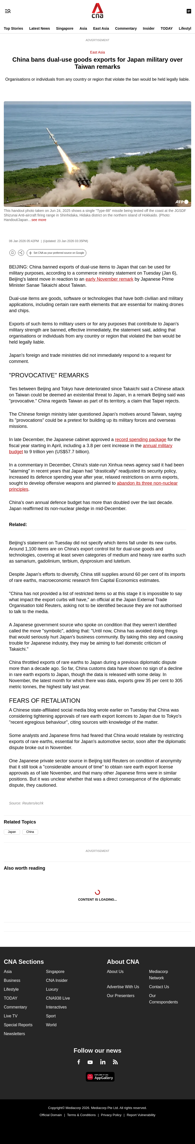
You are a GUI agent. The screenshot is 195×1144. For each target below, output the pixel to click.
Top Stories (13, 28)
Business (12, 980)
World (51, 1025)
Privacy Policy (111, 1115)
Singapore (64, 28)
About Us (115, 971)
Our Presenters (120, 996)
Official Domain (51, 1115)
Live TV (11, 1016)
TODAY (167, 28)
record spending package (140, 439)
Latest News (39, 28)
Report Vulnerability (141, 1115)
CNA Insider (57, 980)
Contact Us (159, 987)
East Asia (101, 28)
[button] (57, 253)
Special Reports (18, 1025)
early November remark (109, 279)
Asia (83, 28)
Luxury (52, 989)
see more (38, 220)
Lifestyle (186, 28)
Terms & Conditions (81, 1115)
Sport (51, 1016)
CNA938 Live (58, 998)
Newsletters (14, 1034)
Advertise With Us (123, 987)
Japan (12, 832)
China (30, 832)
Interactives (56, 1007)
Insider (149, 28)
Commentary (126, 28)
